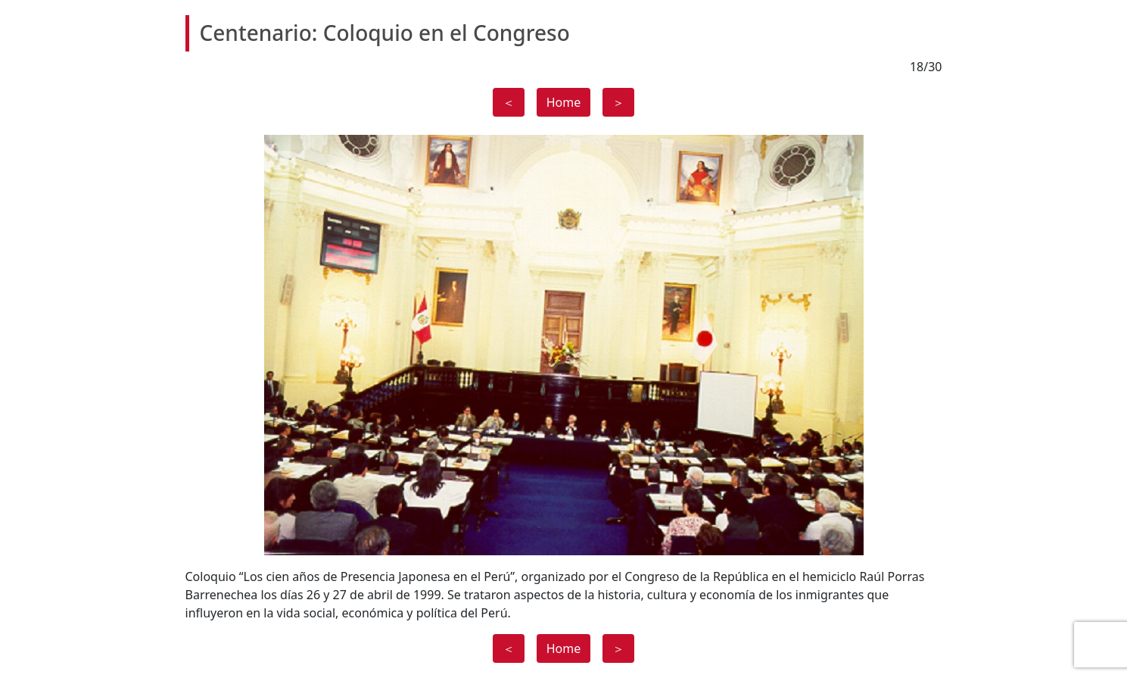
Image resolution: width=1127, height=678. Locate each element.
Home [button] (563, 102)
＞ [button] (618, 102)
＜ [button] (509, 102)
